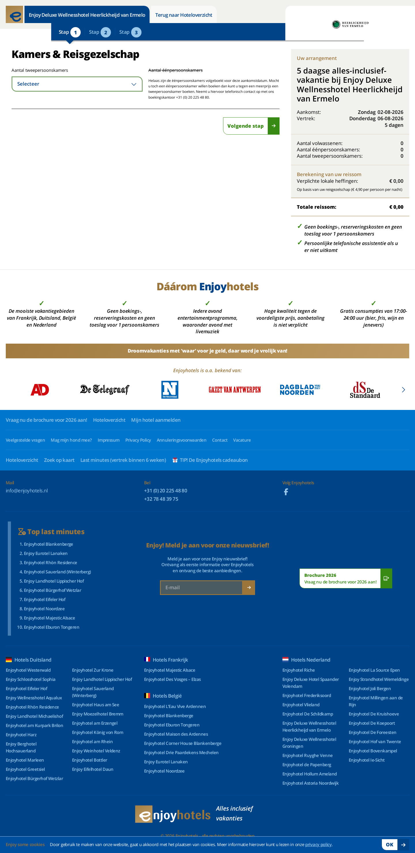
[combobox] (77, 84)
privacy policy (318, 844)
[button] (403, 390)
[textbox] (77, 84)
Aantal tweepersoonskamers (32, 70)
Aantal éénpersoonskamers (175, 70)
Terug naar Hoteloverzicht (183, 15)
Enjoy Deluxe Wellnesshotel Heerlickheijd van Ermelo (87, 15)
